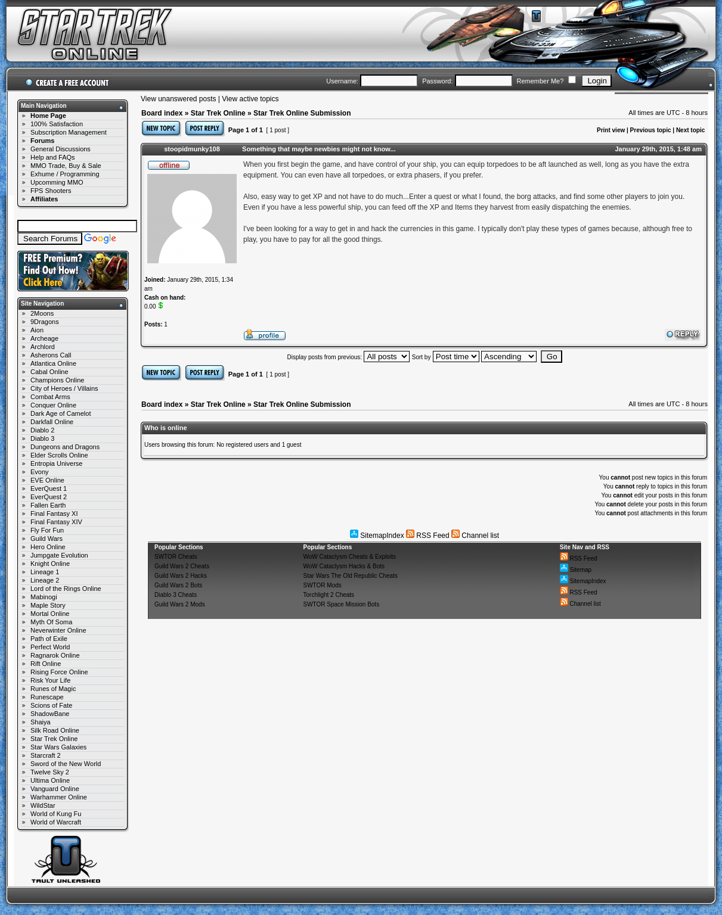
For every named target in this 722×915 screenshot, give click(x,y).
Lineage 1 (44, 571)
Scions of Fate (51, 705)
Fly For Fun (47, 530)
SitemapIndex (377, 535)
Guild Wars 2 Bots (178, 585)
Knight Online (50, 563)
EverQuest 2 (48, 496)
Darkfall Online (51, 421)
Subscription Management (68, 132)
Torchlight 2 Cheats (329, 595)
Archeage (44, 338)
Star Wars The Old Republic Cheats (350, 575)
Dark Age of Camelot (60, 413)
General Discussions (60, 148)
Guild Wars (46, 538)
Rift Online (45, 663)
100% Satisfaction (56, 123)
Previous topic (650, 130)
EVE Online (47, 480)
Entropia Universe (56, 463)
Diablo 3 (42, 438)
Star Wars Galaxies (58, 747)
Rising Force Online (59, 672)
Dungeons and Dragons (65, 446)
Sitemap (575, 570)
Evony (39, 471)
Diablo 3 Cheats (175, 595)
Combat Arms (50, 396)
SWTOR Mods (322, 585)
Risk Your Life (50, 680)
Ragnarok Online (55, 655)
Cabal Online (49, 371)
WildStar (42, 805)
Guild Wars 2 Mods (179, 604)
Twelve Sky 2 (49, 772)
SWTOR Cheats (175, 556)
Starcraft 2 (45, 755)
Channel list (475, 535)
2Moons (42, 313)
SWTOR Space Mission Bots (341, 604)
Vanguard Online (54, 788)
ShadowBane (49, 713)
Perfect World (50, 647)
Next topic (690, 130)
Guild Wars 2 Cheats (181, 566)
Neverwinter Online (58, 630)
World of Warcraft (55, 822)
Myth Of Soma (51, 621)
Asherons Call (50, 355)
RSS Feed (428, 535)
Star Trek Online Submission (302, 113)
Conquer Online (53, 405)
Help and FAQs (52, 157)
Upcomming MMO (56, 182)
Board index (161, 113)
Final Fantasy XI (54, 513)
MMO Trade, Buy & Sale (65, 165)
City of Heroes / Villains (64, 388)
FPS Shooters (50, 190)
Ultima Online (50, 780)
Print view (611, 130)
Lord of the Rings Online (65, 588)
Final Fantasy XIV (56, 521)
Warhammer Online (58, 797)
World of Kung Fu (55, 813)
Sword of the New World (65, 763)
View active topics (250, 99)
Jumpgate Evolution (59, 555)
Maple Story (48, 605)
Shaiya (40, 722)
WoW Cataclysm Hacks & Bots (344, 566)
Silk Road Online (54, 730)
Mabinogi (43, 596)
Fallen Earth (48, 505)
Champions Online (57, 380)
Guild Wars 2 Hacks (180, 575)
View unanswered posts (178, 99)
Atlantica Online (53, 363)
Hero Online (48, 546)
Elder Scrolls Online (59, 455)
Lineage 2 (44, 580)
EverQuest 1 (48, 488)
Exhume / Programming (65, 174)
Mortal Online (49, 613)
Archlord (42, 346)
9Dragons (44, 321)
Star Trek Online (54, 738)
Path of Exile (48, 638)
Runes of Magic (53, 688)
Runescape (47, 697)
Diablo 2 (42, 430)
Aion (37, 330)
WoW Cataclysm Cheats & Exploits (349, 556)
